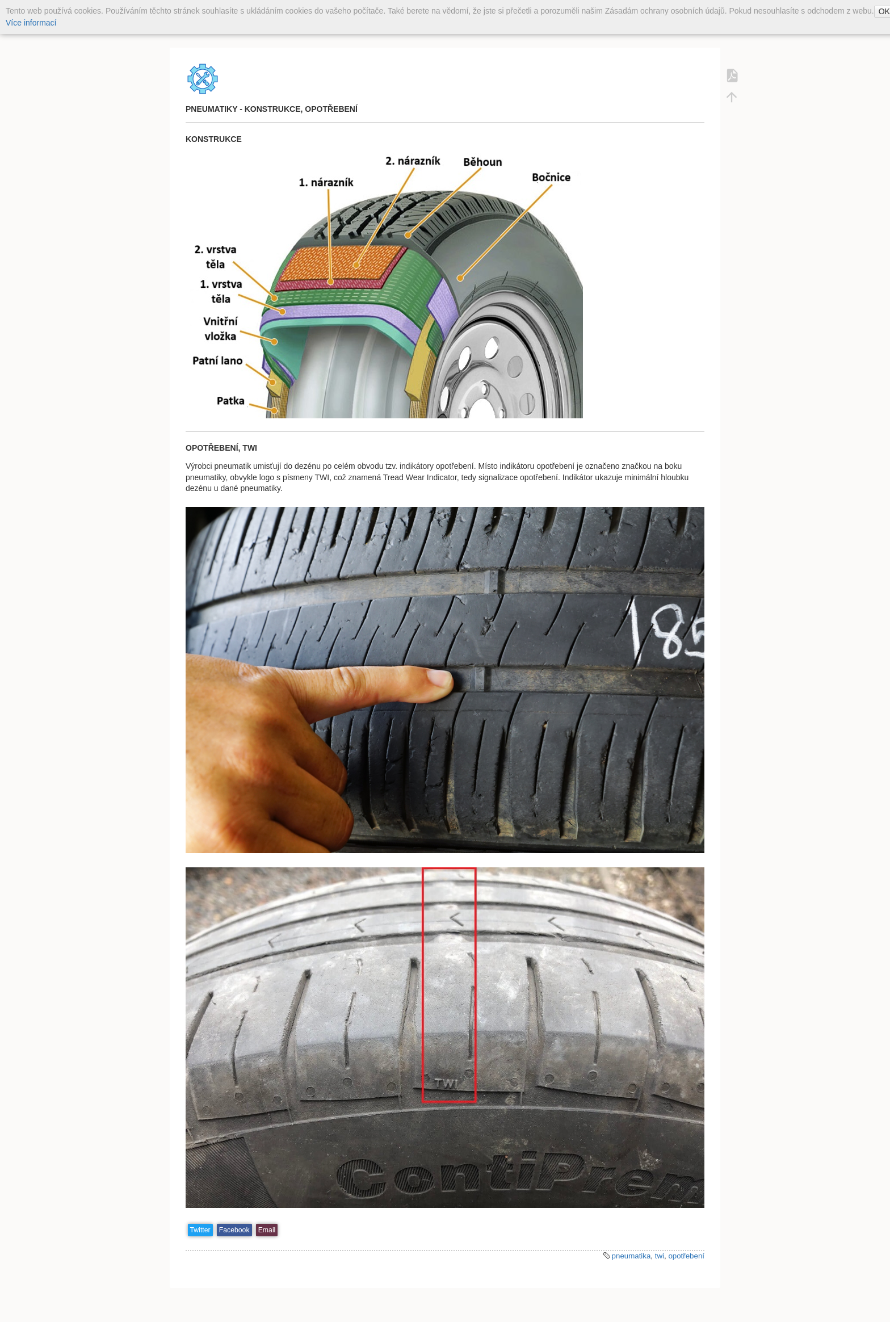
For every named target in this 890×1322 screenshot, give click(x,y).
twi (659, 1256)
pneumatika (631, 1256)
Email (267, 1230)
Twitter (200, 1230)
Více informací (31, 22)
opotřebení (686, 1256)
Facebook (234, 1230)
